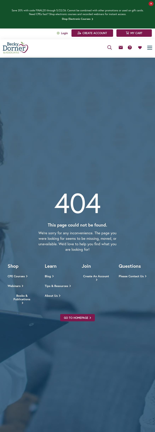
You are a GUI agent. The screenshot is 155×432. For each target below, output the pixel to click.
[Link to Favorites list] (140, 47)
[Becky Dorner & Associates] (15, 47)
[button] (109, 47)
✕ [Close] (151, 3)
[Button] (121, 47)
